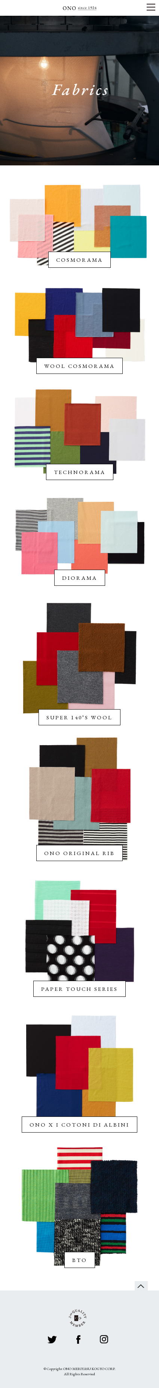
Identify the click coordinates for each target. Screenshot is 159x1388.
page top (141, 1285)
